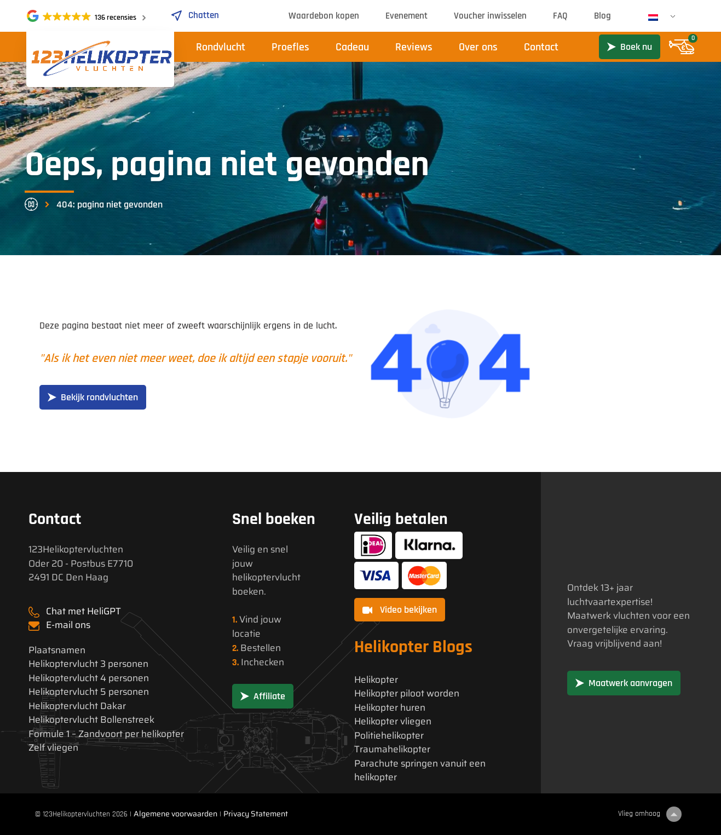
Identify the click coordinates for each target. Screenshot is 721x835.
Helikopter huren (389, 708)
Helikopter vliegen (392, 721)
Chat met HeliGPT (83, 611)
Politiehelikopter (389, 735)
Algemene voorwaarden (175, 814)
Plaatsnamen (56, 650)
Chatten (194, 15)
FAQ (560, 16)
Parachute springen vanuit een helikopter (420, 771)
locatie (246, 633)
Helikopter (376, 680)
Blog (602, 16)
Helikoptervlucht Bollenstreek (91, 720)
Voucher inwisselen (490, 16)
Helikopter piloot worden (406, 693)
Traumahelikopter (392, 749)
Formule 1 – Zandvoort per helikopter (106, 734)
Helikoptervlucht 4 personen (88, 678)
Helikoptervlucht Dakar (77, 706)
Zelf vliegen (53, 748)
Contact (541, 47)
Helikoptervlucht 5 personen (88, 692)
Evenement (406, 16)
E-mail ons (68, 625)
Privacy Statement (255, 814)
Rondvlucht (220, 47)
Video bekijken (399, 609)
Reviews (413, 47)
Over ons (478, 47)
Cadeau (352, 47)
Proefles (290, 47)
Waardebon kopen (324, 16)
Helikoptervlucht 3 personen (88, 664)
